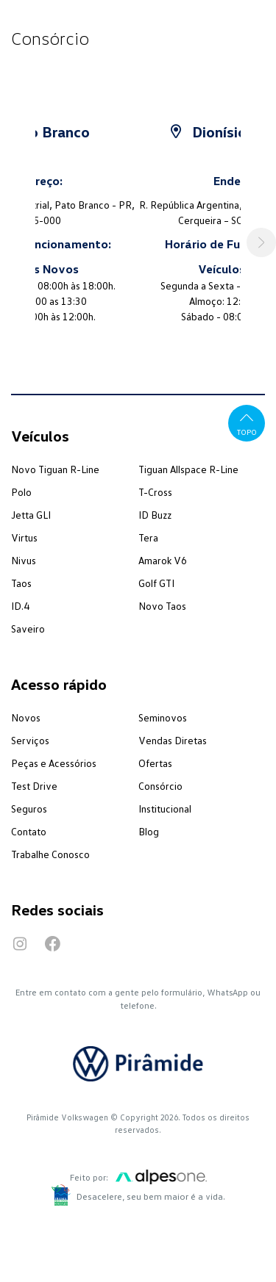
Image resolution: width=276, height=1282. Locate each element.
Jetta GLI (31, 514)
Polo (21, 492)
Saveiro (28, 628)
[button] (261, 242)
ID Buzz (154, 514)
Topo (247, 422)
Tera (148, 537)
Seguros (29, 808)
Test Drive (34, 785)
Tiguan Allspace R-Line (188, 469)
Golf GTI (156, 583)
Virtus (24, 537)
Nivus (23, 560)
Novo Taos (162, 605)
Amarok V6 (162, 560)
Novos (25, 717)
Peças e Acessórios (53, 763)
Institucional (164, 808)
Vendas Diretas (172, 740)
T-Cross (155, 492)
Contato (28, 831)
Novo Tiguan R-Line (55, 469)
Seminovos (162, 717)
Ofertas (155, 763)
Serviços (30, 740)
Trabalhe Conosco (50, 854)
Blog (148, 831)
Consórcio (160, 785)
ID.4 (20, 605)
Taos (21, 583)
